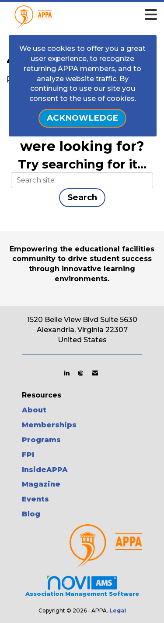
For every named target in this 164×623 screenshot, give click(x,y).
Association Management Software (82, 585)
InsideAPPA (45, 469)
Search (82, 197)
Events (35, 499)
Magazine (41, 484)
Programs (41, 440)
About (34, 410)
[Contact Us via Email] (95, 373)
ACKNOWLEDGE (82, 118)
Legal (117, 610)
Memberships (49, 425)
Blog (31, 514)
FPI (28, 455)
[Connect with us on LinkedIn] (67, 373)
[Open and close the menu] (94, 14)
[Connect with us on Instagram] (81, 373)
